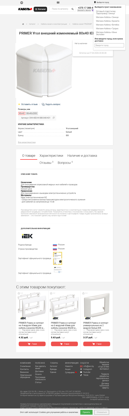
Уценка (53, 372)
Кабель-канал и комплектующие (54, 24)
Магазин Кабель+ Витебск (107, 25)
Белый (69, 132)
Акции (67, 369)
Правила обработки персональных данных (102, 377)
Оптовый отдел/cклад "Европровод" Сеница (105, 12)
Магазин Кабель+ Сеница (107, 17)
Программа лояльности (40, 378)
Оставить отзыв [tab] (28, 104)
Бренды (53, 369)
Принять (86, 412)
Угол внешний (72, 128)
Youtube (85, 372)
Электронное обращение (26, 376)
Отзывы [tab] (46, 163)
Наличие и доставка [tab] (82, 155)
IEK (67, 135)
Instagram (86, 369)
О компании (25, 366)
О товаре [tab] (28, 155)
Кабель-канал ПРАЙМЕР (82, 24)
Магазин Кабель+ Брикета (107, 21)
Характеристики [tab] (51, 155)
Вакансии (24, 372)
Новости (69, 366)
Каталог (32, 24)
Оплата (38, 374)
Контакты (24, 369)
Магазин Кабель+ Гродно (107, 28)
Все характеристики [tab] (27, 142)
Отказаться (102, 412)
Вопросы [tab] (65, 163)
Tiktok (84, 375)
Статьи (38, 382)
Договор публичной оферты (104, 385)
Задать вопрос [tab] (51, 104)
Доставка (39, 371)
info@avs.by (87, 366)
